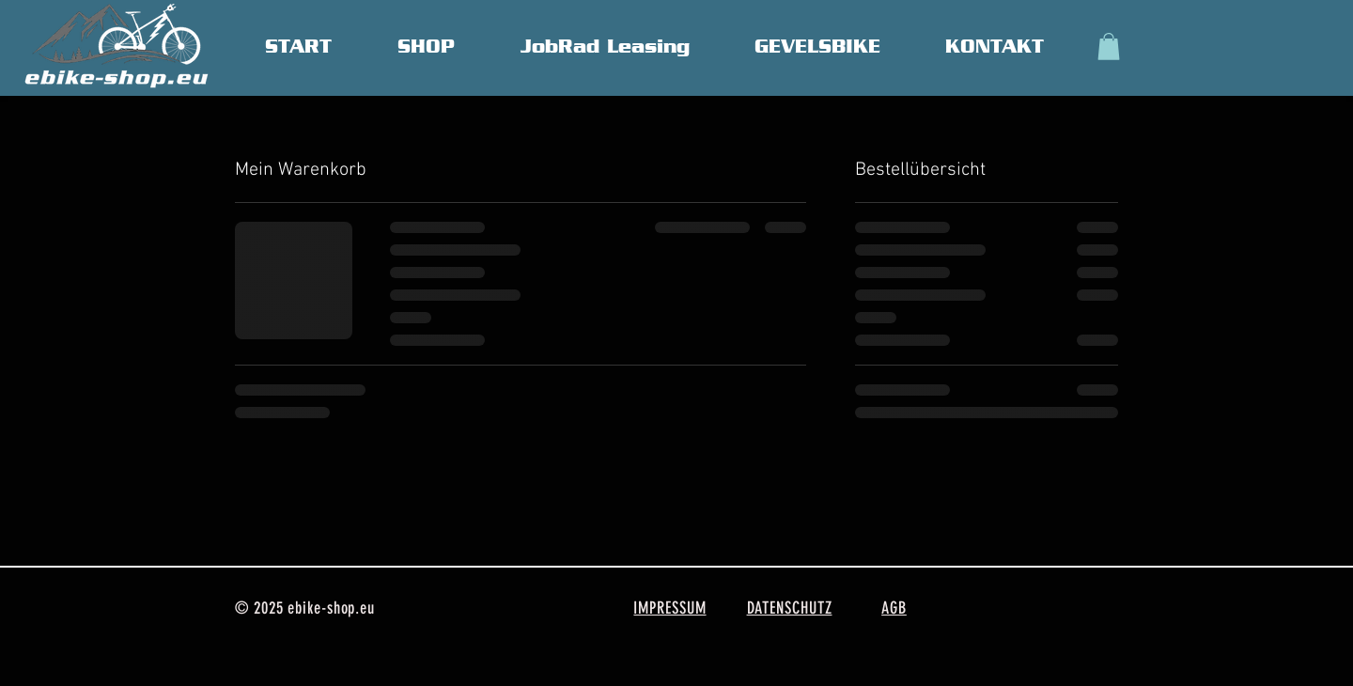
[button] (1108, 46)
